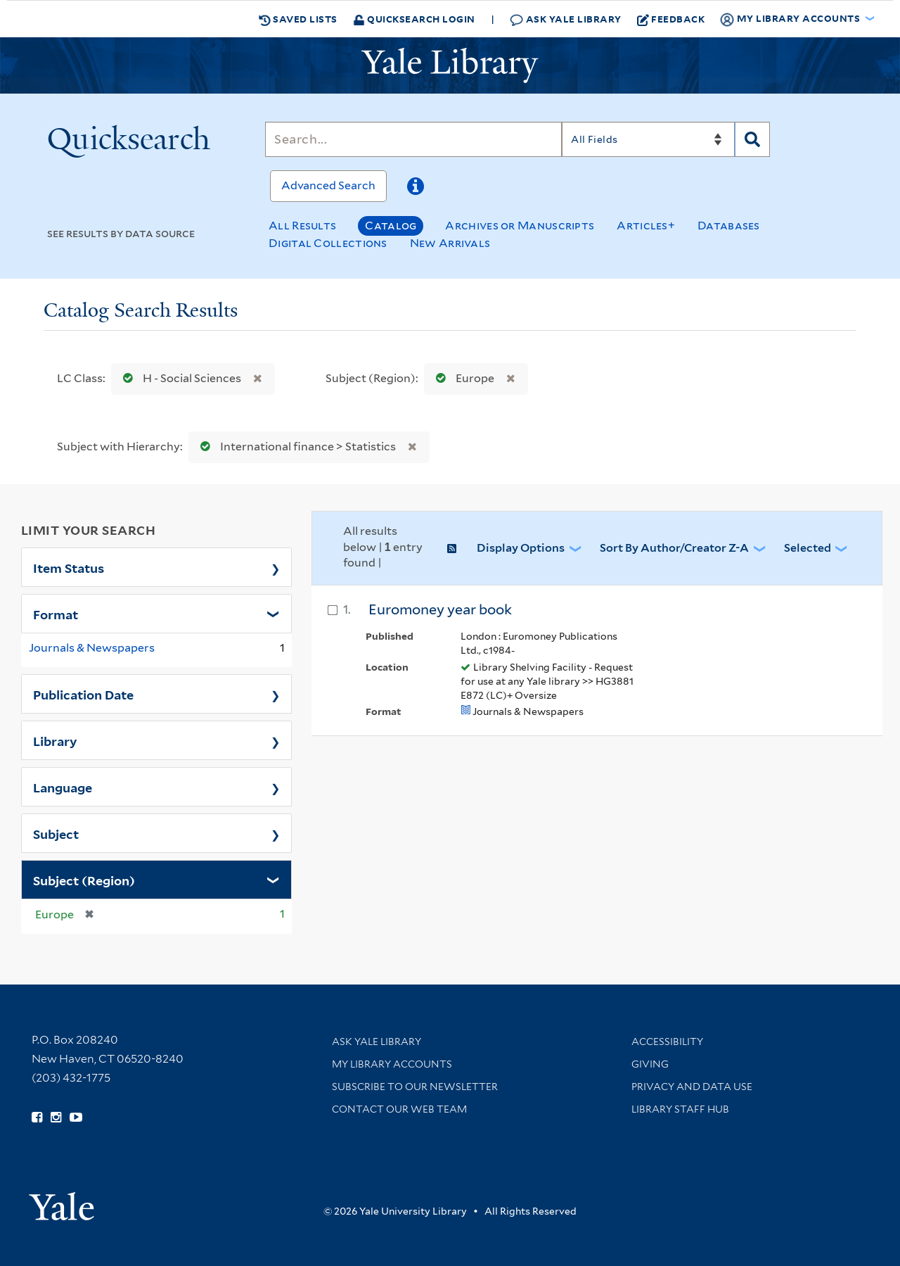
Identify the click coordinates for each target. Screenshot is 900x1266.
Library (55, 740)
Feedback (671, 19)
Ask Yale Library (566, 19)
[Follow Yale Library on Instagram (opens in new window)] (56, 1117)
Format (55, 613)
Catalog (390, 225)
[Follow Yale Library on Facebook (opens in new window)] (37, 1117)
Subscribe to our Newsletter (415, 1086)
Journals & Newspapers (92, 647)
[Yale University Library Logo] (450, 65)
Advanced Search (328, 185)
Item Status (68, 567)
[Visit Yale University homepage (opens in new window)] (61, 1202)
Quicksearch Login (414, 18)
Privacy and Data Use (691, 1086)
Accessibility (667, 1041)
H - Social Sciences (179, 378)
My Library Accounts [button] (791, 19)
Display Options (521, 548)
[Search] (413, 139)
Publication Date (83, 693)
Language (62, 786)
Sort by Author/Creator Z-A (674, 548)
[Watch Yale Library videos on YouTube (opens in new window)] (76, 1117)
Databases (729, 225)
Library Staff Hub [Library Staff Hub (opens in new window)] (680, 1109)
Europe (462, 378)
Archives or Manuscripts (519, 225)
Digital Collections (328, 243)
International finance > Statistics (295, 446)
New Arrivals (450, 243)
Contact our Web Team (399, 1109)
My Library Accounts (392, 1064)
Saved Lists (298, 19)
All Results (302, 225)
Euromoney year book (440, 609)
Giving (650, 1064)
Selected (807, 548)
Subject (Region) (84, 879)
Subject (56, 833)
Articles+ (646, 225)
